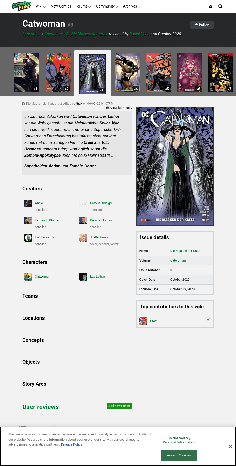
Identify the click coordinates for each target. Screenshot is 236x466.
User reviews (40, 407)
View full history (119, 108)
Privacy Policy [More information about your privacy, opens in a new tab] (71, 444)
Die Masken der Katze (185, 251)
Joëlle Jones (93, 238)
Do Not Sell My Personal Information (179, 440)
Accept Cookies (179, 455)
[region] (118, 446)
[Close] (230, 446)
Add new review (119, 406)
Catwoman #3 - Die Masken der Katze (76, 34)
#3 (70, 25)
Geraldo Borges (95, 220)
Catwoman (43, 23)
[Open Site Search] (220, 6)
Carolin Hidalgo (95, 203)
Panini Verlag (140, 34)
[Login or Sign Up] (211, 6)
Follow (202, 25)
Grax (79, 103)
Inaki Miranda (39, 238)
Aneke (34, 203)
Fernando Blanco (41, 220)
